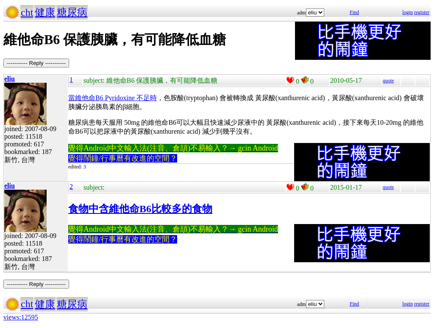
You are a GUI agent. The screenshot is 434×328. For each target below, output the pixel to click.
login (407, 12)
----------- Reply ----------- (36, 63)
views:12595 (20, 317)
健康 (45, 12)
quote (388, 81)
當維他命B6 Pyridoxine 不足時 (112, 97)
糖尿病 (72, 12)
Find (354, 12)
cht (27, 12)
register (421, 12)
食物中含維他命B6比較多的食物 (140, 208)
